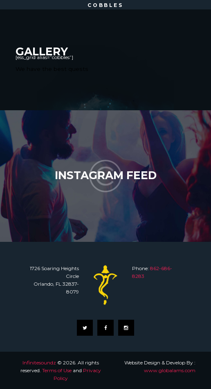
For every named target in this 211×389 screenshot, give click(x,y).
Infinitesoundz (39, 362)
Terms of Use (57, 370)
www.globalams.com (169, 370)
